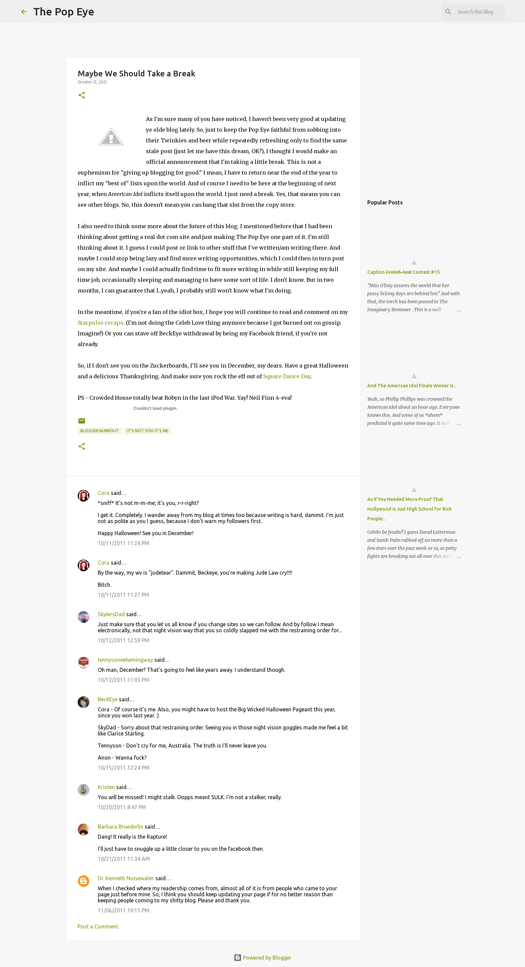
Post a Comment (98, 926)
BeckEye (108, 699)
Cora (103, 493)
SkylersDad (111, 614)
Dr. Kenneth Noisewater (126, 878)
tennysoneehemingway (125, 660)
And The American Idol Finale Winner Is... (411, 385)
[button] (82, 95)
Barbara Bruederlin (120, 827)
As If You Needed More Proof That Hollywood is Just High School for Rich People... (409, 509)
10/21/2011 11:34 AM (124, 859)
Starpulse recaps (100, 322)
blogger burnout (99, 431)
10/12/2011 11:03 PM (123, 680)
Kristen (106, 787)
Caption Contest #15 (403, 272)
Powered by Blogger (262, 958)
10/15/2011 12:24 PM (123, 768)
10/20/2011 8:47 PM (122, 807)
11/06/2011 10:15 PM (123, 910)
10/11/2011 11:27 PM (123, 595)
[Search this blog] (470, 12)
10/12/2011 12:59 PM (123, 640)
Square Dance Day (286, 376)
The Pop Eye (63, 11)
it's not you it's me (147, 431)
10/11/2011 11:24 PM (123, 543)
